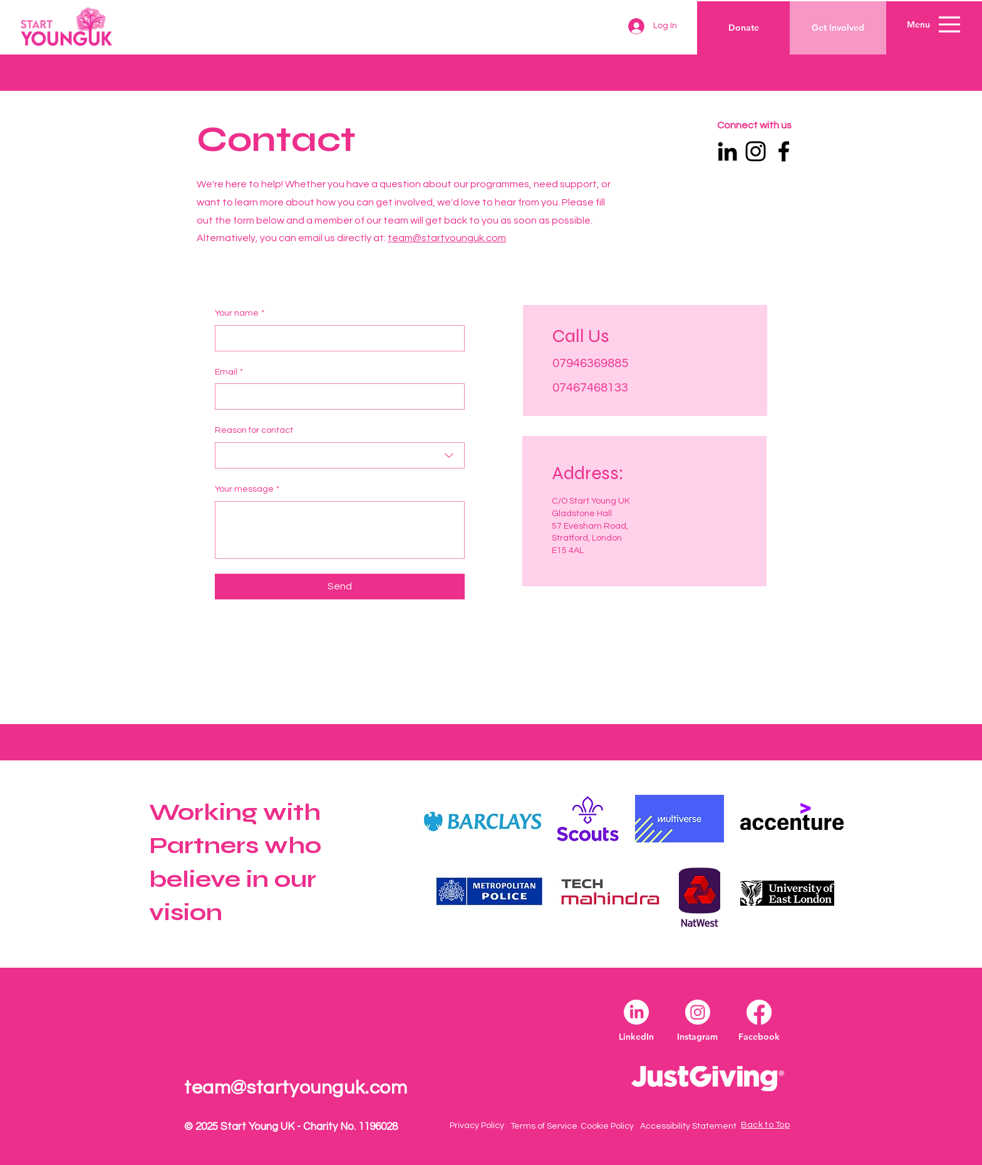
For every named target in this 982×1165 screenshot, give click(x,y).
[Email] (336, 396)
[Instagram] (755, 151)
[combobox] (340, 455)
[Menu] (949, 24)
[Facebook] (783, 151)
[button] (918, 25)
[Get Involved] (838, 27)
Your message (247, 490)
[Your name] (336, 338)
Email (229, 372)
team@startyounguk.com (447, 238)
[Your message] (339, 530)
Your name (239, 314)
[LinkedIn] (727, 151)
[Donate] (743, 27)
